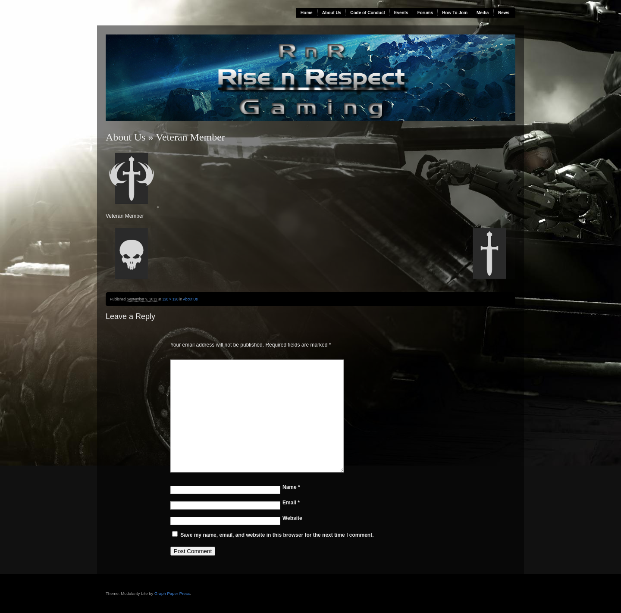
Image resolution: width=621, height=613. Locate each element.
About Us (331, 12)
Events (401, 12)
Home (307, 12)
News (503, 12)
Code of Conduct (367, 12)
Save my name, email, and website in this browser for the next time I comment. (276, 535)
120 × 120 (170, 299)
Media (483, 12)
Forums (425, 12)
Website (292, 518)
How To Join (454, 12)
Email (291, 503)
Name (291, 487)
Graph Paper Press (172, 593)
